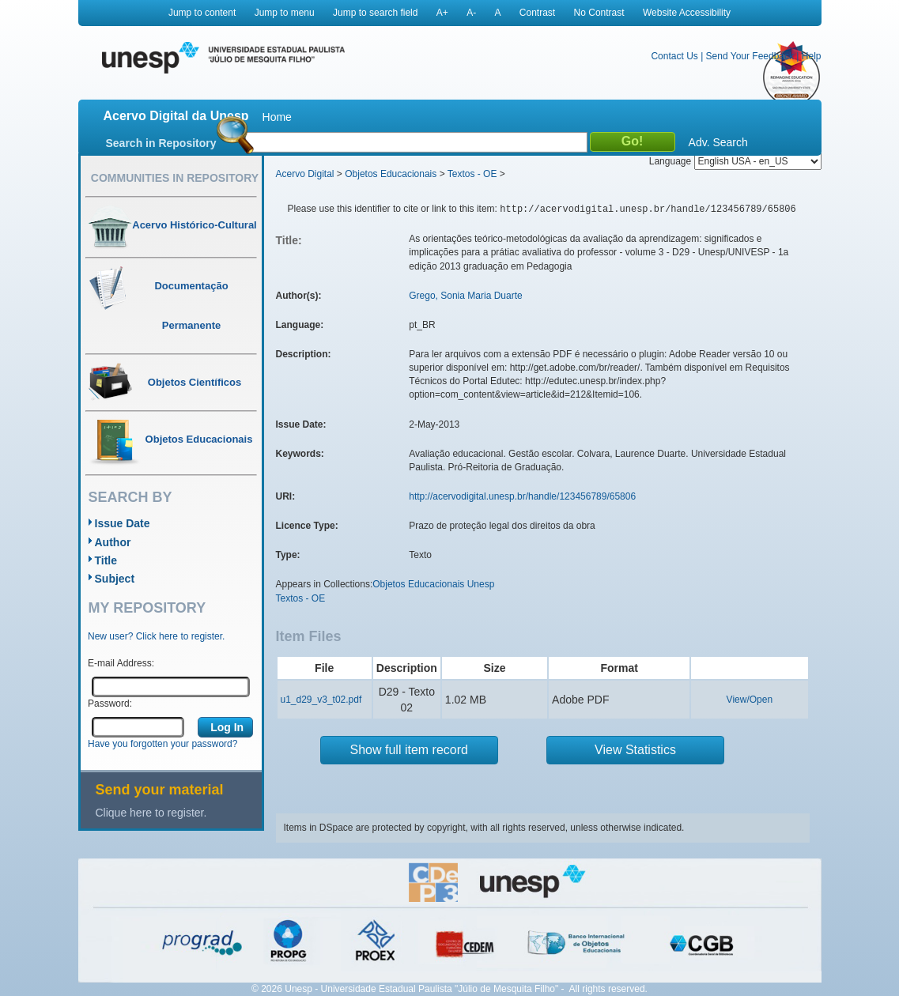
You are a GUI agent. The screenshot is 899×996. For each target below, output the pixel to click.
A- (471, 12)
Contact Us (674, 56)
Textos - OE (472, 173)
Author (113, 542)
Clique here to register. (151, 812)
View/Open (749, 699)
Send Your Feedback (750, 56)
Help (812, 56)
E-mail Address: (121, 663)
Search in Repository (161, 143)
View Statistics (635, 749)
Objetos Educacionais (390, 173)
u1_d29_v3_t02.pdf (321, 699)
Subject (115, 578)
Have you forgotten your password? (162, 743)
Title (106, 560)
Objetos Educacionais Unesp (433, 584)
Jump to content (202, 12)
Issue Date (122, 523)
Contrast (537, 12)
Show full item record (409, 749)
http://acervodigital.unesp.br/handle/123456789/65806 (522, 496)
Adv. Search (718, 142)
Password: (110, 703)
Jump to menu (285, 12)
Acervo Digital (305, 173)
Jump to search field (375, 12)
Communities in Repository (175, 178)
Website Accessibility (687, 12)
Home (277, 117)
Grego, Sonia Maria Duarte (465, 295)
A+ (442, 12)
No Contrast (599, 12)
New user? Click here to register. (156, 636)
